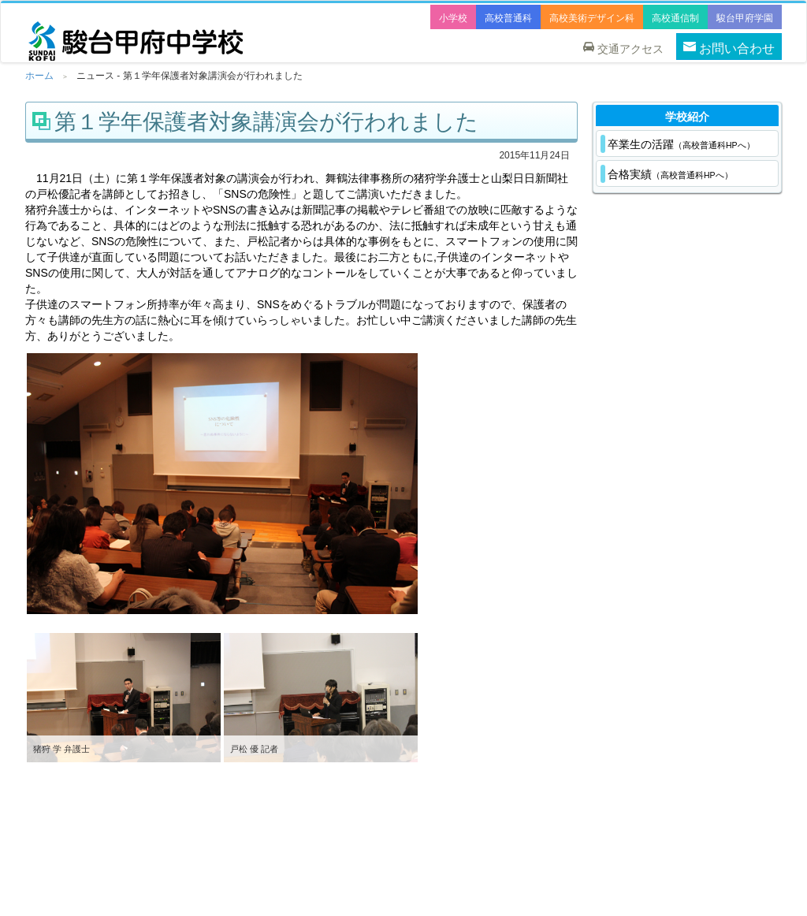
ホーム (39, 75)
